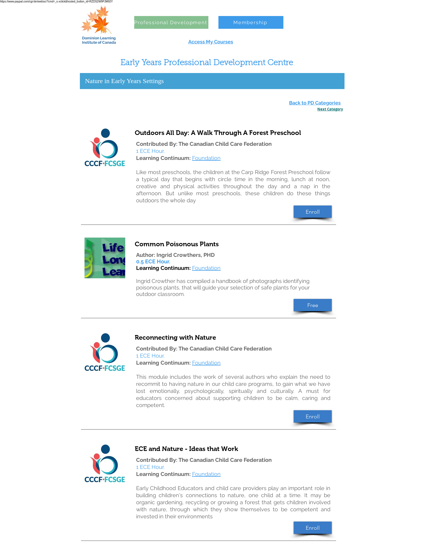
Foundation (206, 268)
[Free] (313, 305)
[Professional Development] (171, 22)
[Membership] (250, 22)
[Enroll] (313, 212)
